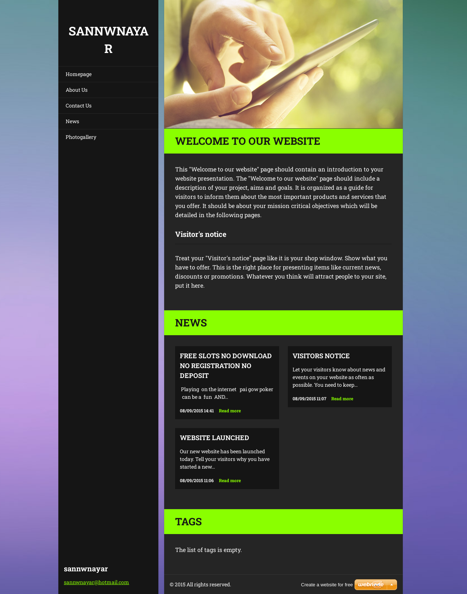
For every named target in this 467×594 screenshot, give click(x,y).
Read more (230, 410)
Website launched (214, 437)
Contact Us (79, 105)
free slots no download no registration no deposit (226, 365)
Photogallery (81, 136)
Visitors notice (321, 355)
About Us (77, 89)
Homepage (79, 74)
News (72, 121)
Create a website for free (327, 584)
